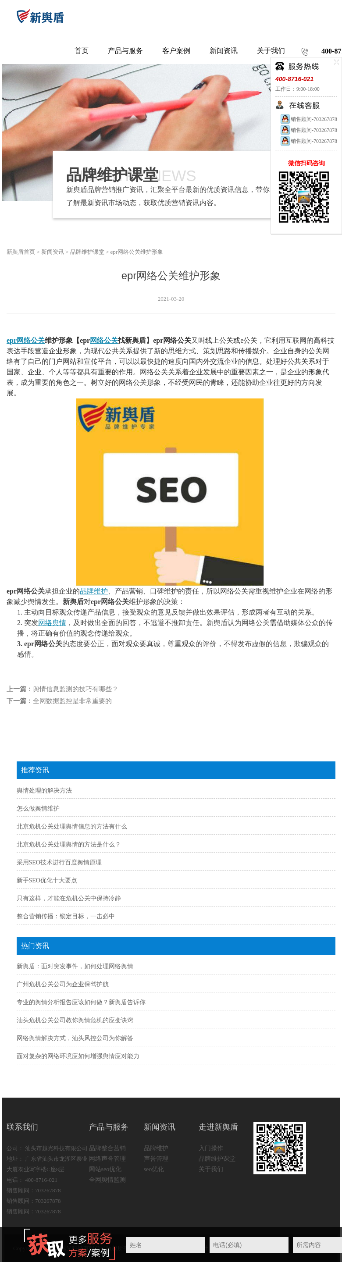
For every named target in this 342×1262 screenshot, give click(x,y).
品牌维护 (94, 591)
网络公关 (104, 340)
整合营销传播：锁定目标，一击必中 (66, 916)
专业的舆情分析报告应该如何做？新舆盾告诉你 (81, 1002)
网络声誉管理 (107, 1158)
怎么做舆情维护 (38, 808)
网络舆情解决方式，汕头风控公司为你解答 (75, 1038)
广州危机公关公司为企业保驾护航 (63, 984)
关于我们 (211, 1169)
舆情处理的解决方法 (44, 790)
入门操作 (211, 1148)
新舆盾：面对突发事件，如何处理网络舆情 (75, 966)
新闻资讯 (52, 252)
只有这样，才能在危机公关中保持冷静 (69, 898)
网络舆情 (52, 622)
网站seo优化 (105, 1169)
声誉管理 (156, 1158)
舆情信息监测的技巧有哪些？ (75, 689)
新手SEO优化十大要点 (47, 880)
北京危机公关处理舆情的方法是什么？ (69, 844)
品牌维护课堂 (87, 252)
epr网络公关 (26, 340)
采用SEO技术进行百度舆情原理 (59, 862)
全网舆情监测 (107, 1180)
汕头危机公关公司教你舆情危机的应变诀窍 (75, 1020)
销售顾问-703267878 (308, 119)
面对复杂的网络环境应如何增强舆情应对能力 (78, 1056)
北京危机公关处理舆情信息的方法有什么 (72, 826)
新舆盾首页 (21, 252)
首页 (82, 50)
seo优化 (154, 1169)
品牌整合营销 (107, 1148)
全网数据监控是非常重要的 (72, 700)
